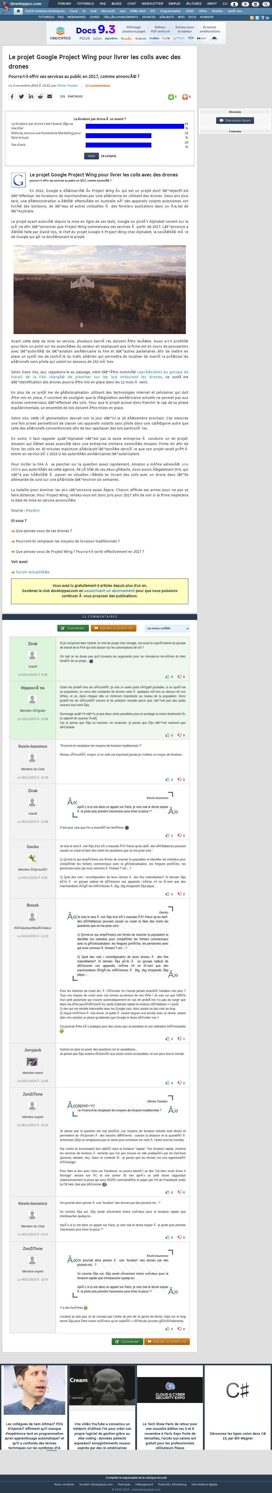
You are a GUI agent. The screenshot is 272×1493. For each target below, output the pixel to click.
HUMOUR (206, 17)
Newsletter (152, 4)
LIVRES (94, 17)
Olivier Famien (67, 89)
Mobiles (217, 11)
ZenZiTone (33, 1103)
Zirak (32, 653)
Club (226, 4)
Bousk (33, 914)
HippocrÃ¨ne (33, 697)
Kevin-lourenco (32, 756)
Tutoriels (85, 4)
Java (122, 11)
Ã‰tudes (194, 4)
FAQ (102, 4)
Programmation (170, 11)
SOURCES (149, 17)
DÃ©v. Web (137, 11)
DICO (192, 17)
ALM (93, 11)
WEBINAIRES (76, 17)
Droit (212, 4)
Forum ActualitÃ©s (33, 575)
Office (203, 11)
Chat (131, 4)
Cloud (74, 11)
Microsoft (107, 11)
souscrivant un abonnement (109, 594)
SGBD (190, 11)
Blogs (116, 4)
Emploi (174, 4)
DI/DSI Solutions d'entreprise (45, 11)
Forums (64, 4)
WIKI (181, 17)
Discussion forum (235, 121)
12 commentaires (97, 89)
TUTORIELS (46, 17)
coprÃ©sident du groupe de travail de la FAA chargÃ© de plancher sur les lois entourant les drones (99, 378)
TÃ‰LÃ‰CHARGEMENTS (120, 17)
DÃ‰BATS (167, 17)
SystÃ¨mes (235, 11)
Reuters (33, 514)
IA (83, 11)
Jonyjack (32, 1059)
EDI (152, 11)
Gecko (33, 856)
